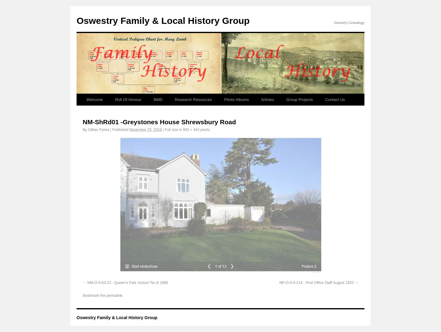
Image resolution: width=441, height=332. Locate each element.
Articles (267, 99)
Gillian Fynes (98, 130)
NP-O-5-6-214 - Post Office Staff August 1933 (316, 283)
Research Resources (193, 99)
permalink (114, 295)
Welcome (94, 99)
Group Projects (299, 99)
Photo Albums (236, 99)
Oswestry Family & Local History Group (163, 21)
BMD (158, 99)
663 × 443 (191, 130)
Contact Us (335, 99)
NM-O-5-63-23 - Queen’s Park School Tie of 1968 (127, 283)
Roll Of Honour (128, 99)
